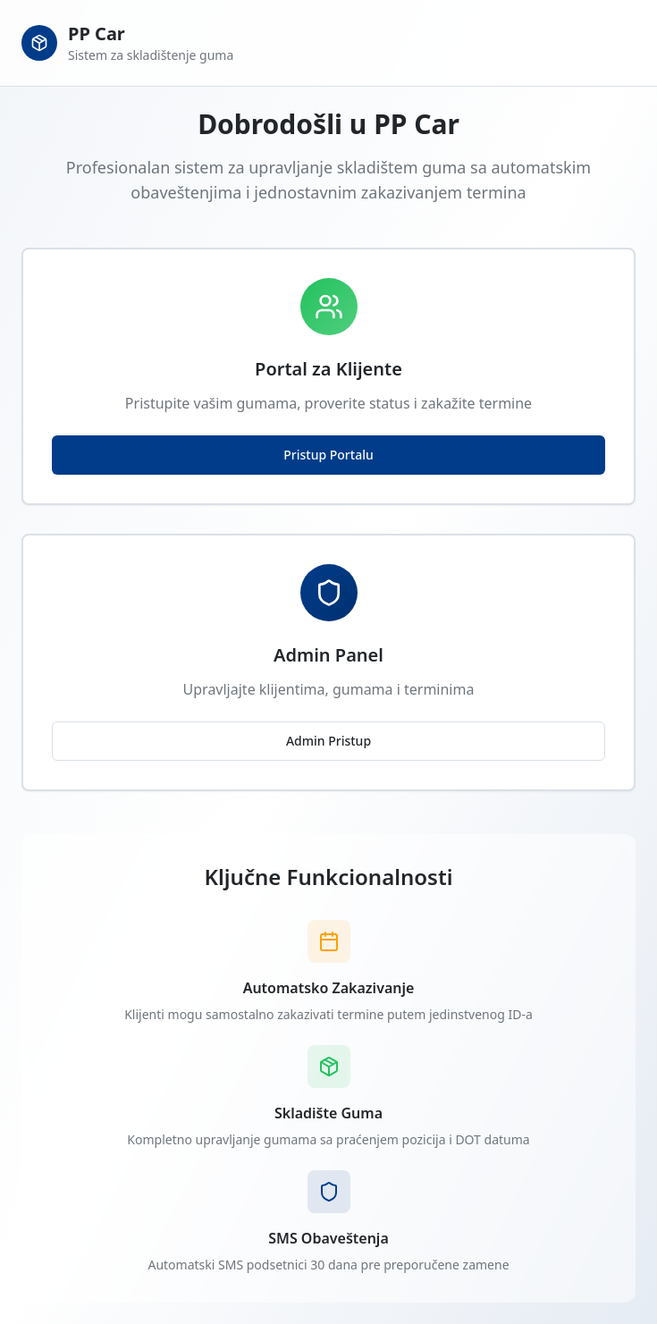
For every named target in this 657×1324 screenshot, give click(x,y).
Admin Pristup (328, 740)
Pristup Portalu (328, 454)
